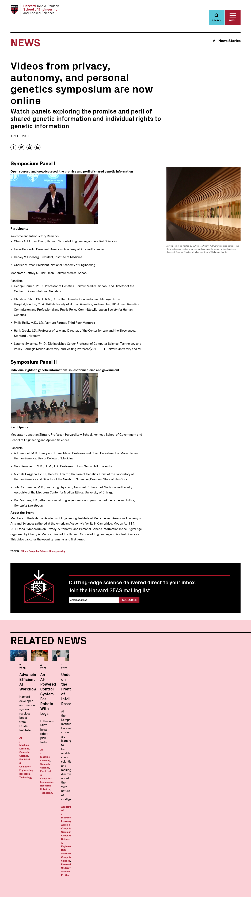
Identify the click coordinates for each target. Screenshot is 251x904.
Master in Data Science (156, 826)
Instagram (223, 885)
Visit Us (213, 852)
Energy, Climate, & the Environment (43, 852)
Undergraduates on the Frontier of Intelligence (196, 713)
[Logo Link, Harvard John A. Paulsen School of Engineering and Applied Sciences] (37, 10)
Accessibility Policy (211, 895)
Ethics (24, 552)
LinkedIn (238, 885)
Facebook (208, 885)
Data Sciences (200, 753)
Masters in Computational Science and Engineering (167, 833)
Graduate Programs (96, 820)
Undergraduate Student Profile (204, 757)
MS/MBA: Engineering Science (161, 846)
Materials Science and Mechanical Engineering (41, 871)
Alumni (213, 857)
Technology (25, 740)
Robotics (102, 736)
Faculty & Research (222, 820)
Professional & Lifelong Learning (169, 858)
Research (64, 736)
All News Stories (227, 43)
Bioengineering (57, 552)
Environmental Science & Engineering (44, 863)
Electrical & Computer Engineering (38, 736)
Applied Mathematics (33, 829)
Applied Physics (90, 831)
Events (213, 831)
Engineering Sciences (33, 857)
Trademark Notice (190, 895)
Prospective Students (217, 845)
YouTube (230, 885)
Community (197, 750)
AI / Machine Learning (31, 733)
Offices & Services (221, 837)
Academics (182, 746)
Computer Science (38, 552)
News (212, 826)
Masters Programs (157, 820)
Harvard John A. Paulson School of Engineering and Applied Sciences (37, 801)
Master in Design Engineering (160, 840)
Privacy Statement (232, 895)
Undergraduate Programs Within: (41, 822)
